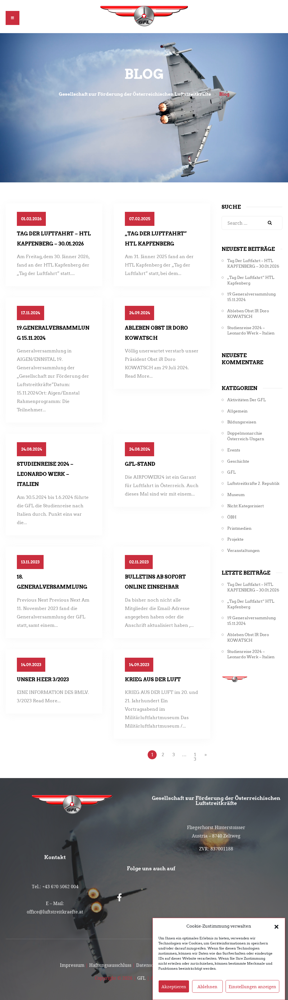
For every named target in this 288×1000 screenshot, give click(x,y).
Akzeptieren (173, 987)
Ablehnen (207, 987)
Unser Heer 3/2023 (43, 679)
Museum (236, 494)
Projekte (235, 539)
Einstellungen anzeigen (252, 987)
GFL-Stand (140, 464)
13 (195, 756)
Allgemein (237, 411)
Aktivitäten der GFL (246, 400)
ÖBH (232, 517)
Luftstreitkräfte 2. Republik (253, 483)
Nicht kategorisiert (245, 506)
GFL (231, 472)
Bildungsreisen (241, 422)
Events (233, 450)
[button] (276, 927)
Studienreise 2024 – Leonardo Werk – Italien (45, 474)
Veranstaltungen (243, 550)
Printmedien (239, 528)
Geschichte (238, 461)
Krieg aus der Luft (153, 679)
